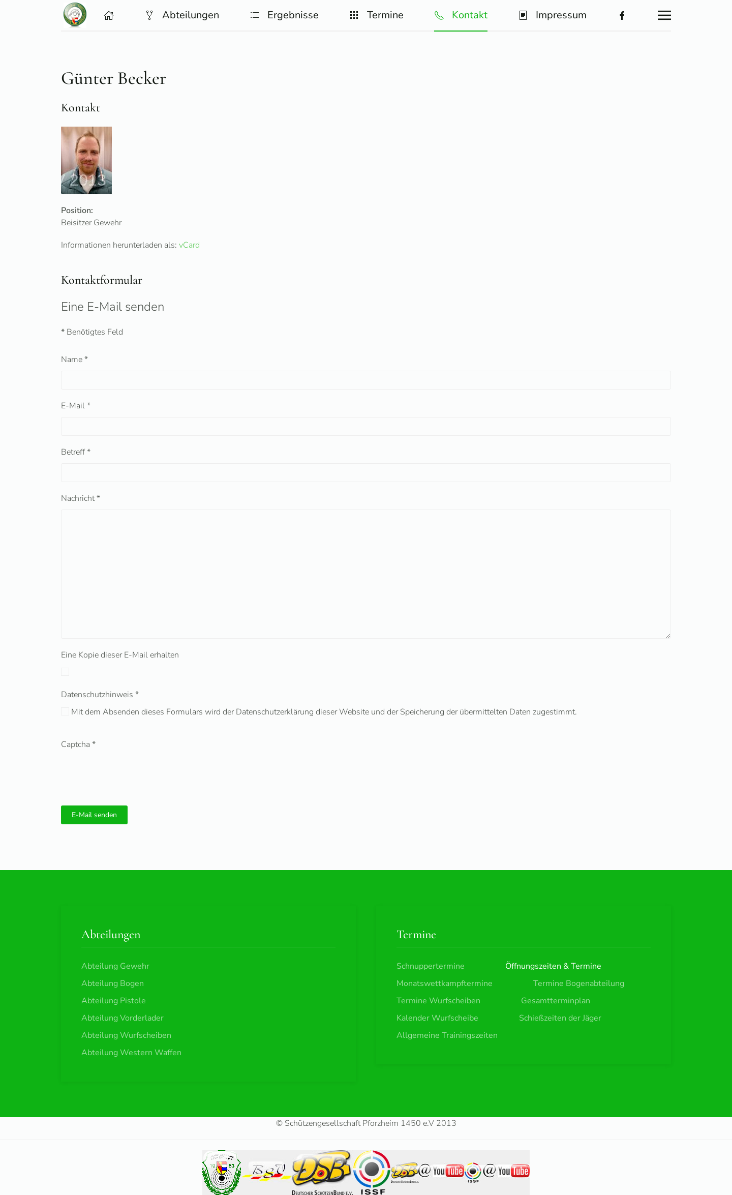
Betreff (75, 452)
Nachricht (80, 498)
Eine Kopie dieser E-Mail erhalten (120, 655)
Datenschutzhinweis (100, 694)
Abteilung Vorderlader (122, 1018)
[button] (109, 15)
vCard (189, 245)
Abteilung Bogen (112, 983)
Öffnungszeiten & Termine (553, 966)
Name (74, 359)
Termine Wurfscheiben (438, 1000)
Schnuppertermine (430, 966)
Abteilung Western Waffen (131, 1052)
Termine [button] (376, 15)
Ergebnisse (284, 15)
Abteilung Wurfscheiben (126, 1035)
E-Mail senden (94, 815)
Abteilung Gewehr (115, 966)
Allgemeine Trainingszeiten (447, 1035)
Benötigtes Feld (92, 332)
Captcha (78, 744)
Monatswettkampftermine (444, 983)
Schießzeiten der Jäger (560, 1018)
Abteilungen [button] (181, 15)
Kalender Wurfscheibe (437, 1018)
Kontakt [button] (460, 15)
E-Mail (75, 405)
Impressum (552, 15)
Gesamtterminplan (555, 1000)
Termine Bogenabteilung (578, 983)
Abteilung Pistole (113, 1000)
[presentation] (138, 775)
